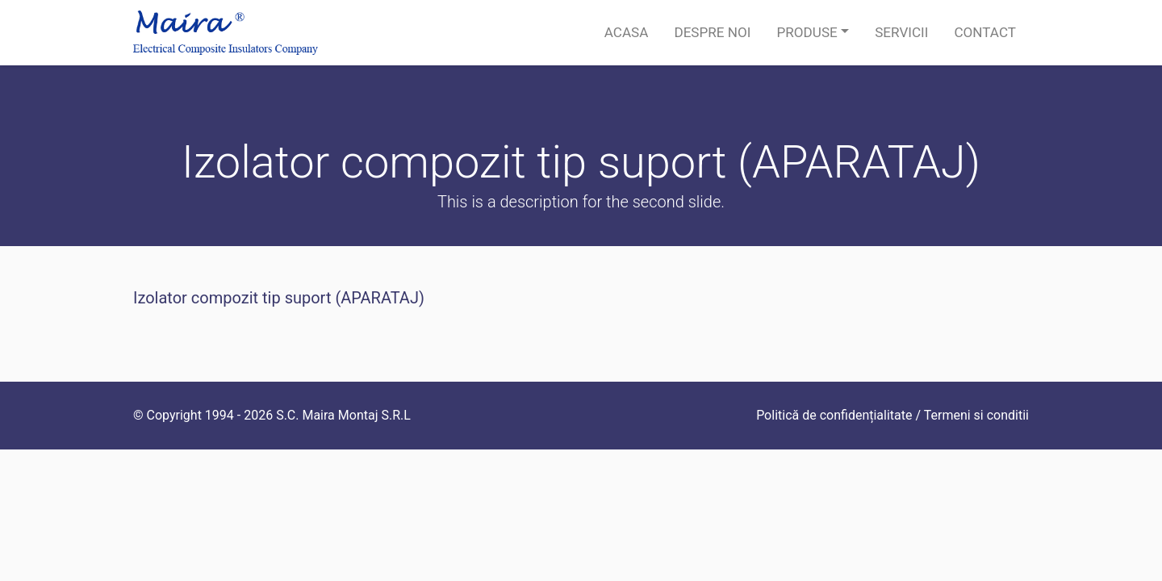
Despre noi (712, 32)
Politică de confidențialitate (834, 415)
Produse (806, 32)
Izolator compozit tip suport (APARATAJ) (278, 297)
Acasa (626, 32)
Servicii (901, 32)
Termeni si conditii (976, 415)
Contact (985, 32)
